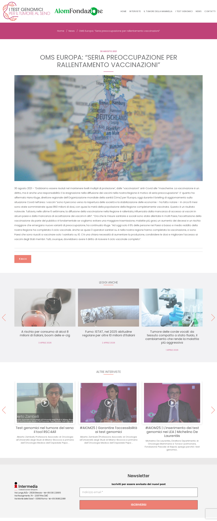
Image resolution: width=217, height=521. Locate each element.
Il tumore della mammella (158, 11)
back (23, 258)
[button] (213, 317)
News (198, 11)
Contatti (210, 11)
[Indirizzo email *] (139, 492)
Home (124, 11)
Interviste (135, 11)
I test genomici (184, 11)
